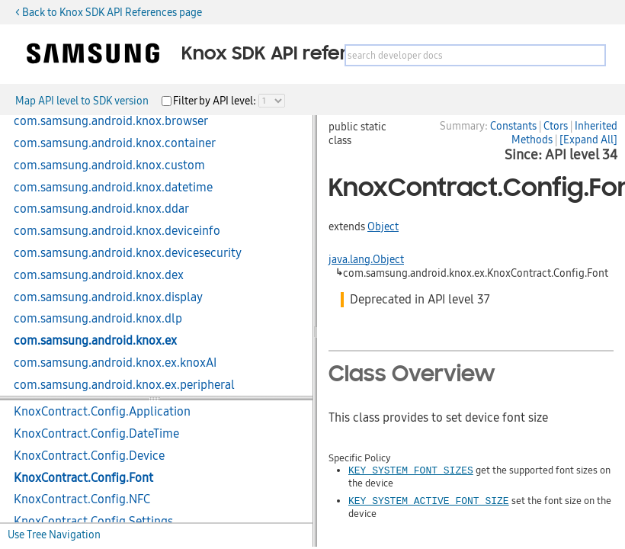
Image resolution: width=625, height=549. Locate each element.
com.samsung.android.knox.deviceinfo (117, 231)
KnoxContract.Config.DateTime (96, 433)
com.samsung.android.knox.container (115, 143)
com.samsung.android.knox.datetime (113, 187)
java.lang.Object (366, 259)
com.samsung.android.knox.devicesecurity (128, 253)
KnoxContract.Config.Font (83, 478)
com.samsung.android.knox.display (108, 297)
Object (383, 226)
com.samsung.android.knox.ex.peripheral (124, 385)
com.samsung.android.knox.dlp (98, 318)
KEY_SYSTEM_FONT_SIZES (410, 470)
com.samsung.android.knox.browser (111, 121)
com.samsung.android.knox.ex (95, 340)
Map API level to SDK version (82, 101)
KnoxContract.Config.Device (89, 456)
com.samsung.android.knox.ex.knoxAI (115, 363)
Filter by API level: (215, 101)
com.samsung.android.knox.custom (109, 165)
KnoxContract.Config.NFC (82, 499)
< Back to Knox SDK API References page (108, 12)
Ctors (555, 126)
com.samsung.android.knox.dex (99, 275)
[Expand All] (588, 139)
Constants (513, 126)
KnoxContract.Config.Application (102, 411)
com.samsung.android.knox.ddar (101, 209)
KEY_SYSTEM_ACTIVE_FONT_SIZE (428, 500)
